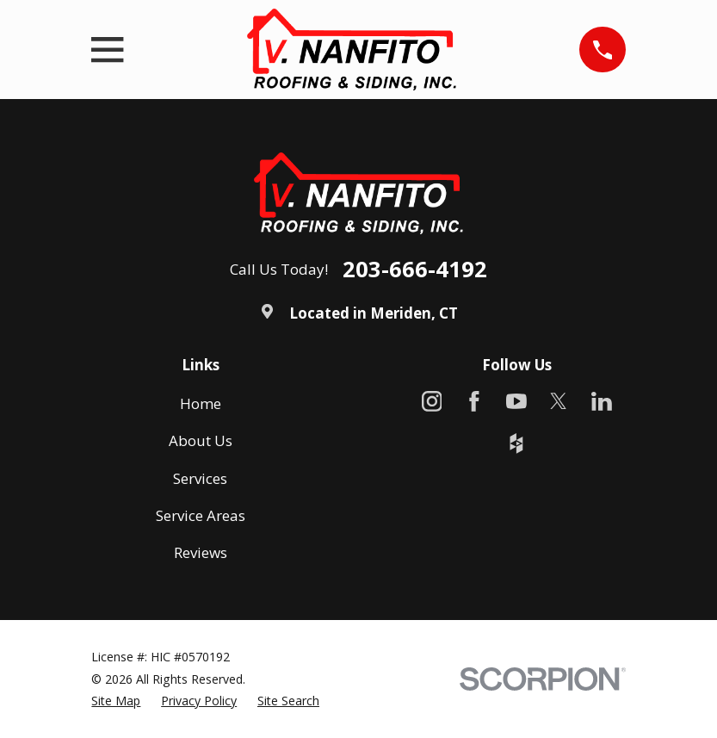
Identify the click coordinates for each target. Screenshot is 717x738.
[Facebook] (474, 401)
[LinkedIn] (601, 401)
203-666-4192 (415, 269)
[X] (558, 401)
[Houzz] (516, 443)
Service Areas (200, 515)
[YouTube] (516, 401)
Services (200, 478)
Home (200, 403)
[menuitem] (115, 701)
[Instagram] (432, 401)
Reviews (200, 552)
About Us (200, 440)
